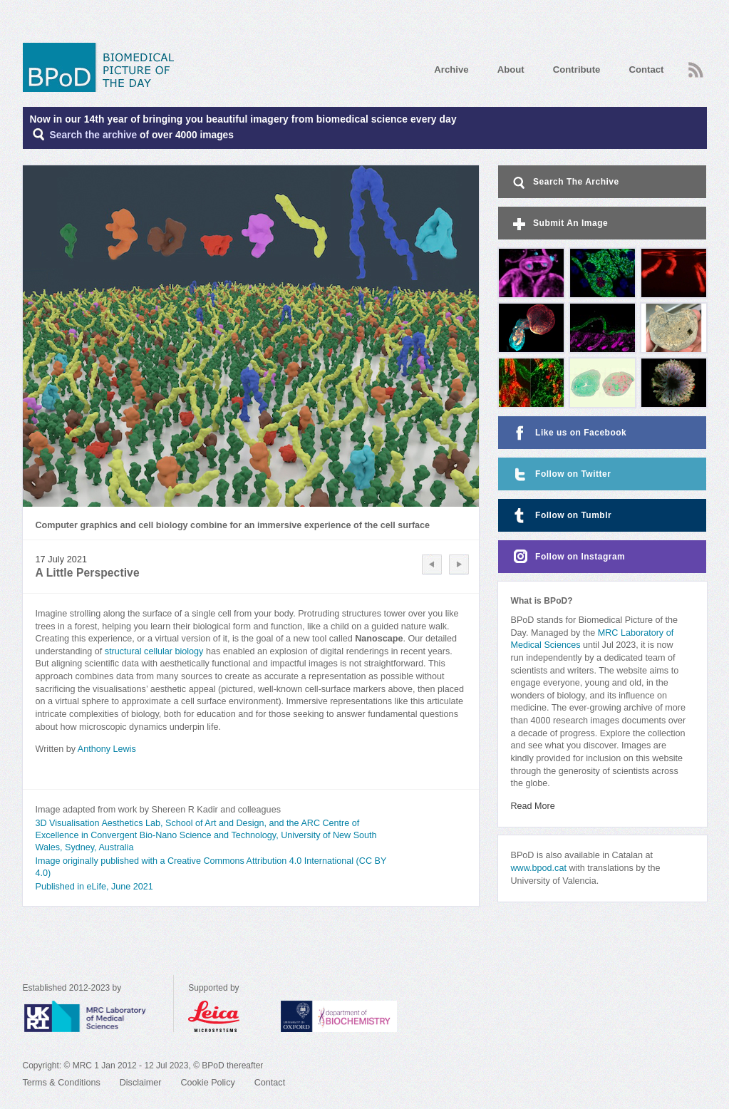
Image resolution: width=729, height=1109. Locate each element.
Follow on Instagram (567, 557)
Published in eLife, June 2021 (94, 887)
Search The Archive (564, 183)
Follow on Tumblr (560, 515)
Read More (533, 806)
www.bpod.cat (539, 868)
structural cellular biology (154, 651)
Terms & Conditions (61, 1083)
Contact (646, 69)
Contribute (577, 69)
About (510, 69)
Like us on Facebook (568, 433)
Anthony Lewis (107, 749)
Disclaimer (141, 1083)
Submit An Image (559, 224)
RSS (695, 70)
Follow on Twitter (560, 474)
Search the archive (94, 135)
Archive (451, 69)
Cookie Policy (207, 1083)
